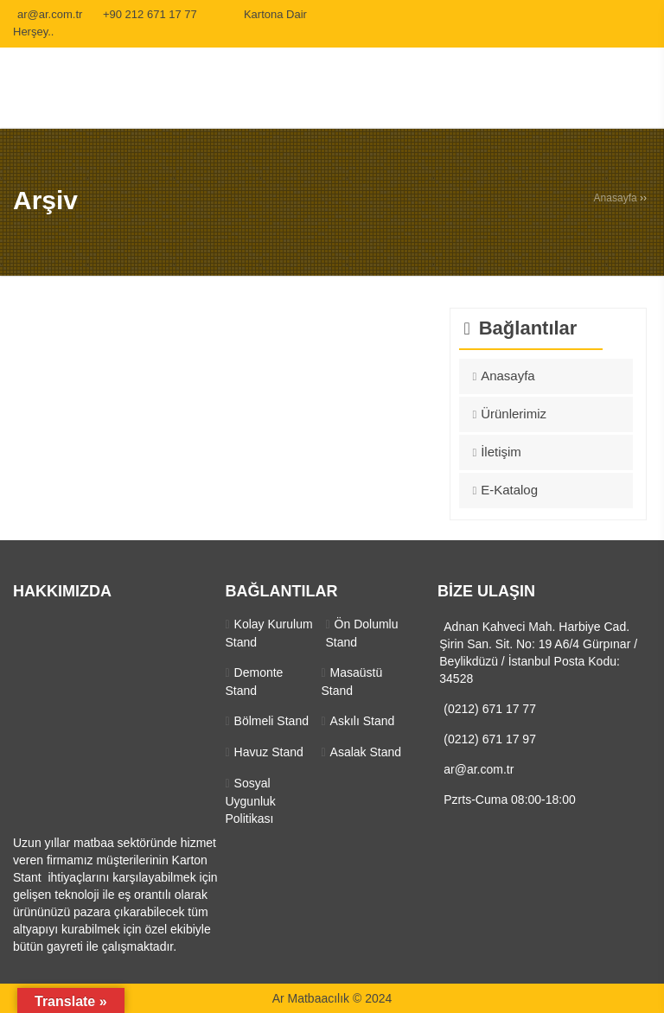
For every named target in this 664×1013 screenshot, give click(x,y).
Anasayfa (615, 198)
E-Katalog (509, 489)
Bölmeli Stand (271, 721)
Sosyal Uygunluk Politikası (250, 800)
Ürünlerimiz (513, 413)
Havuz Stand (268, 752)
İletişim (501, 451)
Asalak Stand (366, 752)
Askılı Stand (362, 721)
